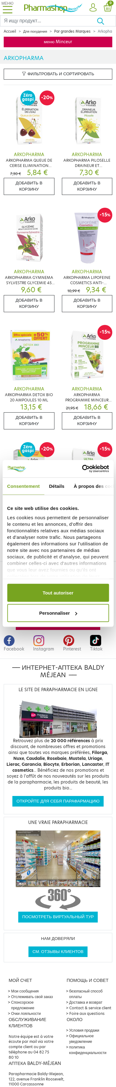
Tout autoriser (58, 592)
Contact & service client (90, 1008)
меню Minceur (58, 42)
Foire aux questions (87, 1013)
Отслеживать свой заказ (32, 996)
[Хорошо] (106, 20)
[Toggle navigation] (7, 7)
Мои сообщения (25, 991)
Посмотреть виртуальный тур (58, 917)
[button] (93, 8)
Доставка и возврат (85, 1002)
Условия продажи (84, 1030)
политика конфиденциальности (88, 1049)
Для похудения (35, 31)
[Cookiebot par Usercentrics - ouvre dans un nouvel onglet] (82, 469)
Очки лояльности (26, 1013)
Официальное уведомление (81, 1038)
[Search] (48, 20)
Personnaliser (58, 613)
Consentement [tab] (23, 485)
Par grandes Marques (72, 31)
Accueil (10, 31)
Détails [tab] (56, 485)
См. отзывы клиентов (58, 952)
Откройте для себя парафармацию (57, 801)
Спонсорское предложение (22, 1005)
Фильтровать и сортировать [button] (58, 74)
